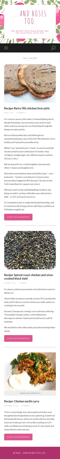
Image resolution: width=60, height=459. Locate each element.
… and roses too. (31, 453)
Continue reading (18, 217)
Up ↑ (44, 453)
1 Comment (23, 283)
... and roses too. (30, 17)
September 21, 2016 (11, 406)
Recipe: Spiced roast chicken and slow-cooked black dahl (29, 276)
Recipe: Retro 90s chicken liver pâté (27, 108)
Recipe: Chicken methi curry (21, 401)
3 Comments (21, 113)
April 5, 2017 (8, 113)
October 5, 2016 (10, 283)
